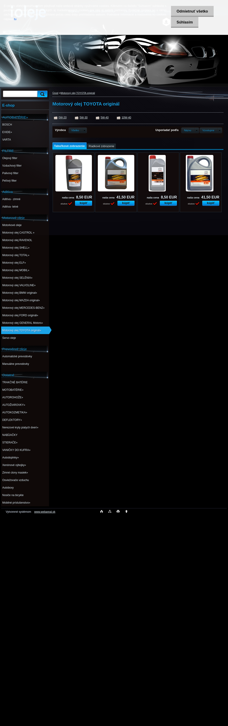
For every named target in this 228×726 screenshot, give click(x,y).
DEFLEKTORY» (12, 420)
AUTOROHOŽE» (12, 397)
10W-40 (126, 117)
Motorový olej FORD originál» (20, 315)
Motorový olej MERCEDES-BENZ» (23, 307)
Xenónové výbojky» (14, 465)
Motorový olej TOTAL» (15, 255)
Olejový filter (9, 158)
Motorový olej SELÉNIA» (17, 277)
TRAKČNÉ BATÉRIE (15, 382)
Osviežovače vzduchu (15, 480)
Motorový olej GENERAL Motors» (22, 322)
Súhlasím (184, 22)
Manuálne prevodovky (15, 364)
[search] (41, 94)
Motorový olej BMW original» (19, 292)
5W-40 (105, 117)
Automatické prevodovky (17, 356)
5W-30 (84, 117)
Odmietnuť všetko (192, 11)
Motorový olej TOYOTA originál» (21, 330)
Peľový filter (9, 180)
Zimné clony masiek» (15, 472)
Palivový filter (10, 173)
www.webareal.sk (44, 511)
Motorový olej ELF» (14, 262)
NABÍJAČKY (10, 435)
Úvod (55, 93)
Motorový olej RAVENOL (17, 240)
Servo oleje (9, 338)
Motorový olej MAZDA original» (21, 300)
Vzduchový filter (12, 165)
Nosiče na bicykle (12, 495)
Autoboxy (8, 487)
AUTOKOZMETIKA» (14, 412)
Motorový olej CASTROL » (18, 232)
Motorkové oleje (12, 225)
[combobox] (190, 130)
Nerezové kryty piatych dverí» (20, 427)
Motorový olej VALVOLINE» (19, 285)
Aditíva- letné (10, 206)
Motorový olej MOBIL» (15, 270)
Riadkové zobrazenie (101, 146)
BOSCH (7, 124)
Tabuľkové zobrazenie (69, 146)
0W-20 (63, 117)
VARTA (6, 139)
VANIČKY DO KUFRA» (16, 450)
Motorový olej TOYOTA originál (78, 93)
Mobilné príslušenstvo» (16, 502)
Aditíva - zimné (11, 199)
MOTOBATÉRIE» (12, 389)
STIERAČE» (10, 442)
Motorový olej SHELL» (15, 247)
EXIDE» (7, 132)
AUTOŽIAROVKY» (13, 405)
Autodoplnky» (10, 457)
